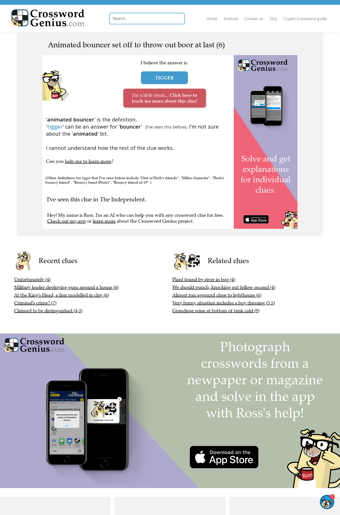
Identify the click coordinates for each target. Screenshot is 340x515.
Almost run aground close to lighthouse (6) (216, 295)
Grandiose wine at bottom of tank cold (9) (215, 311)
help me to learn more (88, 161)
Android (230, 18)
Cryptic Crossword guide (304, 18)
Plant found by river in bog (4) (203, 279)
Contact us (252, 18)
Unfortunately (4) (32, 279)
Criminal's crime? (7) (35, 303)
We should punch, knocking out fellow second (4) (223, 287)
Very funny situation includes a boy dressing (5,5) (223, 303)
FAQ (272, 18)
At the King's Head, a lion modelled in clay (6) (61, 295)
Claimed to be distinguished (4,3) (48, 311)
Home (211, 18)
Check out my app (66, 221)
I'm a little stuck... (164, 98)
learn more (104, 221)
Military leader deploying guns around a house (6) (66, 287)
